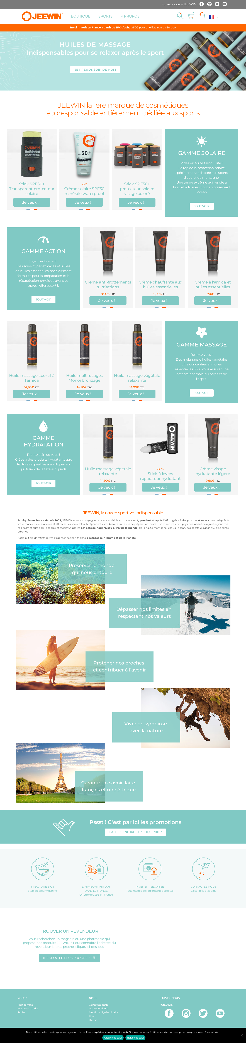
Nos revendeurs (98, 1008)
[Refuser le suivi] (241, 1035)
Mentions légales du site (103, 1012)
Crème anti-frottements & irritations (108, 284)
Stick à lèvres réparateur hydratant (160, 476)
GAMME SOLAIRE (201, 153)
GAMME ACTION (43, 251)
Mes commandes (28, 1008)
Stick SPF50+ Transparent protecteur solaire (31, 189)
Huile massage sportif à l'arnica (32, 378)
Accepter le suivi (113, 1037)
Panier (21, 1012)
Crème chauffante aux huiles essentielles (160, 284)
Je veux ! (30, 202)
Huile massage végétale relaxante (137, 378)
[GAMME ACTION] (43, 239)
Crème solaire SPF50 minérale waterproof (84, 191)
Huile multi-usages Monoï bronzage (84, 378)
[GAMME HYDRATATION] (43, 426)
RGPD (92, 1019)
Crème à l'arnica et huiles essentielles (213, 284)
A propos (130, 16)
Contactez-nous (98, 1004)
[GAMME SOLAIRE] (201, 141)
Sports (105, 16)
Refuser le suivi (135, 1037)
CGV (91, 1016)
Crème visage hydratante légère (213, 471)
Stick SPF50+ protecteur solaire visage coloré (137, 189)
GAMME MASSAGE (201, 344)
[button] (180, 15)
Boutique (80, 16)
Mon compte (25, 1004)
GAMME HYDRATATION (43, 441)
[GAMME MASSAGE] (201, 333)
